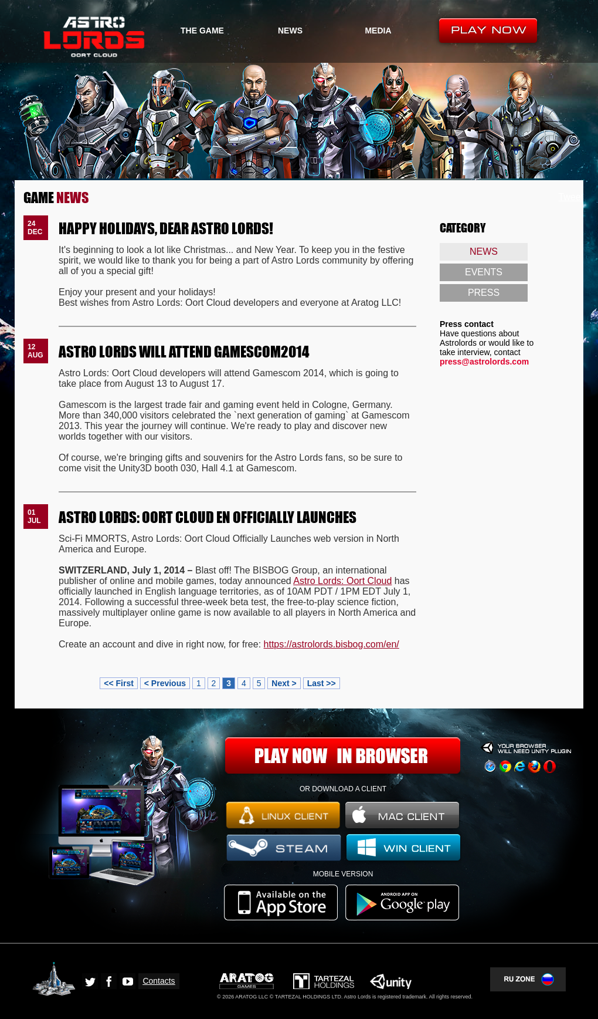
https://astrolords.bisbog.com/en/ (331, 644)
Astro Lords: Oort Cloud (342, 581)
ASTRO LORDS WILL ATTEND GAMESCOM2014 (184, 351)
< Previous (165, 683)
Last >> (321, 683)
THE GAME (202, 30)
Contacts (158, 981)
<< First (119, 683)
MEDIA (378, 30)
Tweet (570, 197)
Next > (283, 683)
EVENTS (483, 272)
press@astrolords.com (484, 361)
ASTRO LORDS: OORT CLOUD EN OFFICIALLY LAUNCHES (207, 516)
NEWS (290, 30)
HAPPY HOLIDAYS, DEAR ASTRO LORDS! (166, 227)
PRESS (484, 293)
